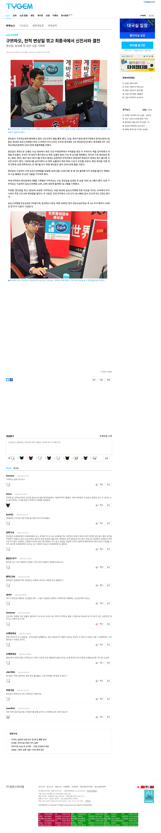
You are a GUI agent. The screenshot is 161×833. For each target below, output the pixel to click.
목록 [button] (108, 380)
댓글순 (150, 109)
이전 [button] (93, 380)
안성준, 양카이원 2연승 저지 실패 (24, 742)
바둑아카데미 (129, 77)
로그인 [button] (151, 15)
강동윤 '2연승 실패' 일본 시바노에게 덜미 (27, 749)
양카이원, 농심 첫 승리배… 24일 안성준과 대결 (30, 746)
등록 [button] (106, 458)
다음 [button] (101, 380)
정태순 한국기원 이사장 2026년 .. (136, 129)
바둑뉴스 (10, 25)
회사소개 (41, 786)
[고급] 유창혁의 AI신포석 (133, 97)
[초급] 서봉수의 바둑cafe (133, 86)
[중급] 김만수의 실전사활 (133, 90)
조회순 (144, 109)
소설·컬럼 (23, 15)
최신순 (8, 468)
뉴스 (8, 15)
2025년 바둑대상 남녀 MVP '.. (135, 126)
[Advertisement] (59, 405)
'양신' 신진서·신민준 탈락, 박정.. (136, 118)
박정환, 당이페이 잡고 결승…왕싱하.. (137, 115)
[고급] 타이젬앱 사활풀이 (133, 94)
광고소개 (50, 786)
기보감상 (23, 25)
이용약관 (75, 786)
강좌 (15, 15)
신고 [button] (108, 484)
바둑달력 (52, 25)
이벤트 (55, 15)
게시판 (40, 15)
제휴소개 (58, 786)
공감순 (16, 468)
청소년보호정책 (100, 786)
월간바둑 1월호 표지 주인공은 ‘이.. (136, 122)
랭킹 (32, 15)
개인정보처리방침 (86, 786)
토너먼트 (65, 15)
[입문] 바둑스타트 (130, 83)
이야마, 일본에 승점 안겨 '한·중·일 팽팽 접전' (29, 739)
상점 (48, 15)
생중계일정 (38, 25)
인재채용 (66, 786)
